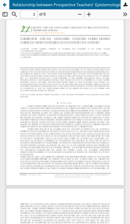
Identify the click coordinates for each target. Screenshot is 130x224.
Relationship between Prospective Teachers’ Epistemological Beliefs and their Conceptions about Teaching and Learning (71, 4)
